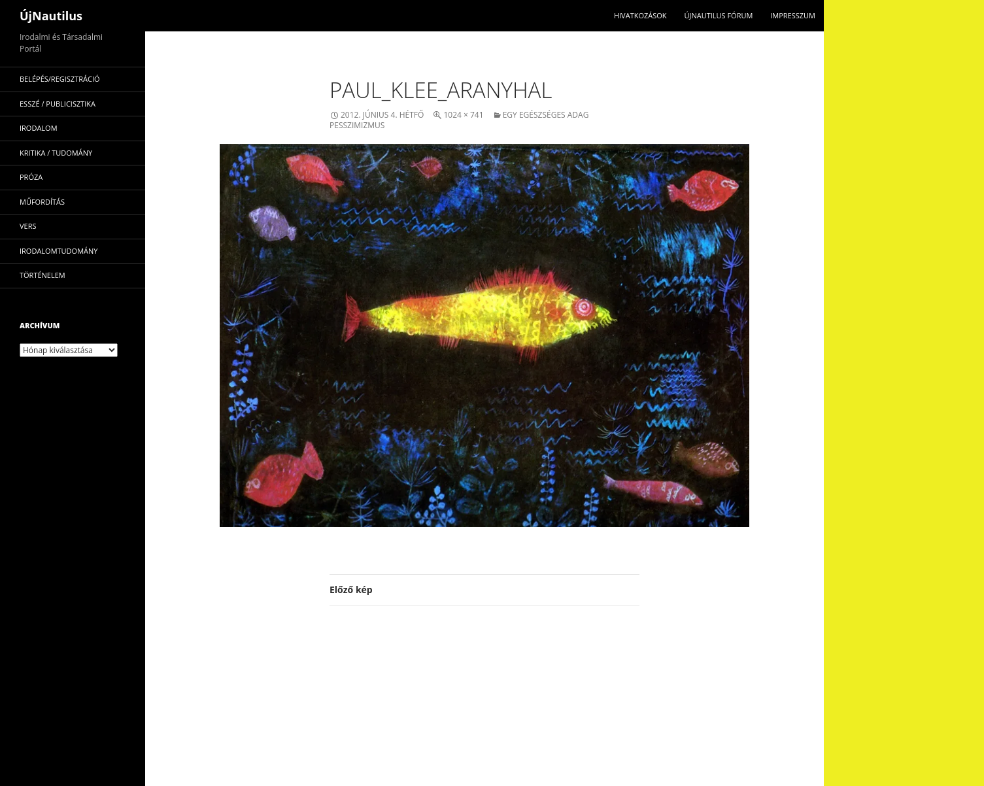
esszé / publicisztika (57, 104)
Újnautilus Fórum (718, 15)
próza (31, 177)
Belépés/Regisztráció (60, 79)
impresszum (792, 15)
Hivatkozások (640, 15)
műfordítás (42, 202)
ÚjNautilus (51, 16)
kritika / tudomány (56, 153)
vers (28, 226)
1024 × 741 (463, 114)
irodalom (39, 128)
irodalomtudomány (58, 251)
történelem (42, 275)
